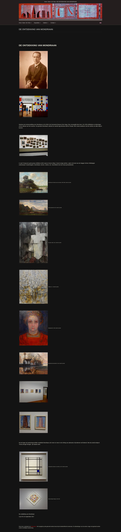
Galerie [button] (45, 22)
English (100, 22)
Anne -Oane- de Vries (50, 1)
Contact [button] (53, 22)
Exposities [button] (37, 22)
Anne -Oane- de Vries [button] (25, 22)
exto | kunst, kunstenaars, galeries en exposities (23, 1)
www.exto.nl (33, 526)
